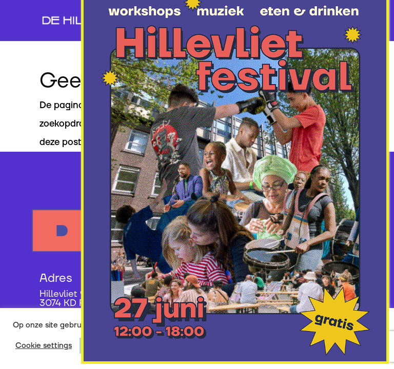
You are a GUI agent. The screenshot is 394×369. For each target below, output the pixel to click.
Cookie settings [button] (43, 346)
